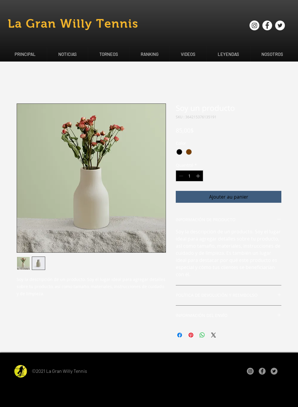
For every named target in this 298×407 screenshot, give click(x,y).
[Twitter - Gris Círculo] (274, 371)
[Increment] (198, 176)
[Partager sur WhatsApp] (202, 335)
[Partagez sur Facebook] (179, 335)
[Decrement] (180, 176)
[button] (67, 54)
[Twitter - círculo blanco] (280, 25)
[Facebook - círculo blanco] (267, 25)
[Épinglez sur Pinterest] (191, 335)
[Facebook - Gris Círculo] (262, 371)
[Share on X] (213, 335)
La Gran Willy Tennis (73, 23)
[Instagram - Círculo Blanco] (254, 25)
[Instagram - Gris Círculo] (250, 371)
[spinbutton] (189, 176)
